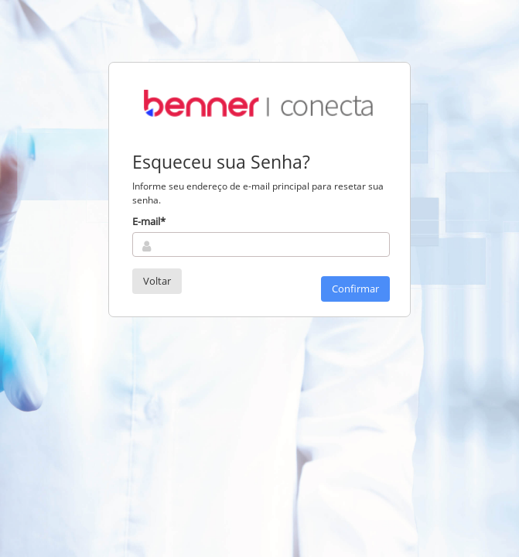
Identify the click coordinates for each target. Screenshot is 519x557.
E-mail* (149, 221)
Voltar (157, 281)
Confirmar (355, 289)
